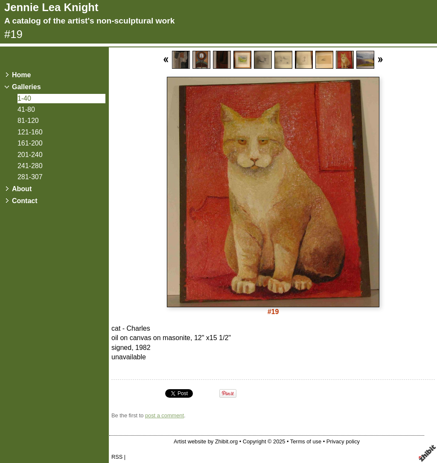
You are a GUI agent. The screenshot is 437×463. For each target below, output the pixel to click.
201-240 (30, 154)
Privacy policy (343, 441)
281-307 (30, 177)
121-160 (30, 132)
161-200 (30, 143)
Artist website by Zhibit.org (206, 441)
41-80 (26, 109)
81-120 (28, 120)
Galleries (26, 86)
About (22, 188)
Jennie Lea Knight (51, 7)
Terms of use (305, 441)
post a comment (164, 415)
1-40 (24, 98)
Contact (25, 200)
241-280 (30, 165)
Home (21, 75)
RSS (116, 457)
